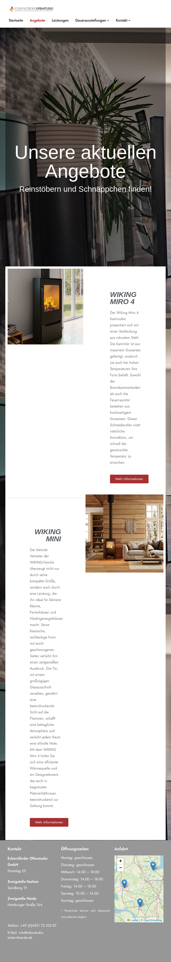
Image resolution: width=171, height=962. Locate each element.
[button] (153, 866)
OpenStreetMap (152, 920)
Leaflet (132, 920)
